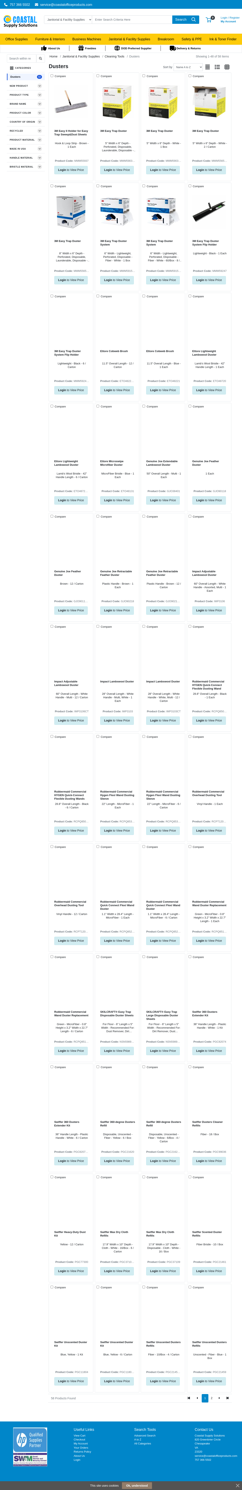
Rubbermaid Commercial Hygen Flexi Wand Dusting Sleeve (117, 795)
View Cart (79, 1435)
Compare (60, 76)
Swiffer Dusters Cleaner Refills (207, 1123)
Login (77, 1459)
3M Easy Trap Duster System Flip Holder (205, 242)
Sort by (167, 67)
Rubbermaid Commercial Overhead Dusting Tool (208, 793)
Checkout (79, 1439)
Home (53, 56)
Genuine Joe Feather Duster (205, 463)
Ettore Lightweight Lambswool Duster (204, 353)
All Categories (142, 1443)
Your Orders (81, 1447)
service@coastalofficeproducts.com (63, 4)
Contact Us (204, 1430)
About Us (79, 1455)
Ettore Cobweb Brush (114, 351)
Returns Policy (82, 1451)
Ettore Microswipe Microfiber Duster (112, 463)
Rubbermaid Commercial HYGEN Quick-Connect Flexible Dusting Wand (208, 685)
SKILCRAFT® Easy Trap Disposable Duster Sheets (117, 1013)
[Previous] (197, 1398)
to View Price (71, 170)
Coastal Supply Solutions (210, 1435)
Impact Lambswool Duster (117, 681)
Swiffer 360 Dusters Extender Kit (204, 1013)
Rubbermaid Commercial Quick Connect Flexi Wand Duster (117, 905)
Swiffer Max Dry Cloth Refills (114, 1233)
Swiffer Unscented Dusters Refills (163, 1344)
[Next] (219, 1398)
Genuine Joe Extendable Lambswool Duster (161, 463)
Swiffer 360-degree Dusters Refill (117, 1123)
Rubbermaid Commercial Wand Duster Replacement (209, 903)
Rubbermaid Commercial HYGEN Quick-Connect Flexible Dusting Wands (70, 795)
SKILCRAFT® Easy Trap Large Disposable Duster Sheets (162, 1015)
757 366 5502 (17, 4)
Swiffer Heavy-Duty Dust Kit (70, 1233)
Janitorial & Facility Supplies (81, 56)
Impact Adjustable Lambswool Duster (204, 573)
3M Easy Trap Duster (113, 130)
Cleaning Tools (114, 56)
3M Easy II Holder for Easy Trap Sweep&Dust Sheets (71, 132)
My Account (230, 19)
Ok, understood (137, 1485)
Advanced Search (145, 1435)
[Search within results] (21, 58)
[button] (208, 19)
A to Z (137, 1439)
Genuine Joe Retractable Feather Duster (116, 573)
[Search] (132, 19)
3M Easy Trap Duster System (113, 242)
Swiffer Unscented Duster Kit (70, 1344)
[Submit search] (40, 58)
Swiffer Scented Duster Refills (207, 1233)
